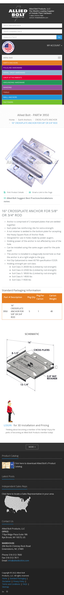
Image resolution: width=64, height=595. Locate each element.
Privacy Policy (18, 581)
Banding (7, 87)
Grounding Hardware (14, 82)
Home (12, 119)
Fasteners (8, 102)
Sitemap (5, 587)
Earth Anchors (25, 119)
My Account (54, 45)
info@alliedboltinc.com (18, 560)
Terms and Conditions (11, 584)
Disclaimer (6, 581)
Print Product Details (15, 192)
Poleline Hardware (12, 67)
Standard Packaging (18, 578)
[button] (32, 447)
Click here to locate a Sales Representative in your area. (28, 493)
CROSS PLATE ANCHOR (46, 119)
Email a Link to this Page (42, 192)
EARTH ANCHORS (10, 63)
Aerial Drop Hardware (14, 72)
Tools (6, 92)
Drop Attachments (12, 77)
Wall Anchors (10, 97)
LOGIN (8, 425)
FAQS (25, 584)
